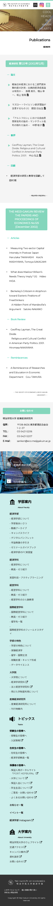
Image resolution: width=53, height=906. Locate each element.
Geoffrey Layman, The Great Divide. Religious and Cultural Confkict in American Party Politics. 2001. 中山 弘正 (28, 150)
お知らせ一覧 (16, 805)
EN (35, 5)
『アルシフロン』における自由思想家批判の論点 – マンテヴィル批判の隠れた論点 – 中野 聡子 (29, 122)
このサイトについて (12, 890)
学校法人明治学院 (11, 892)
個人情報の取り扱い (29, 890)
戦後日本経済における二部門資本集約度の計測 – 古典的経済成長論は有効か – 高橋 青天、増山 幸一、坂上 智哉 (29, 89)
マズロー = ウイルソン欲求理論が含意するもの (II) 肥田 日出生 (29, 106)
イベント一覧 (16, 812)
